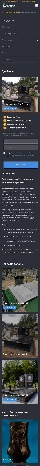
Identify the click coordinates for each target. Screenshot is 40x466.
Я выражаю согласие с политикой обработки (20, 154)
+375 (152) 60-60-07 (28, 1)
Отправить (21, 165)
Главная (5, 27)
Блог (4, 53)
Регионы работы (9, 33)
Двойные (17, 12)
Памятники (8, 12)
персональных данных (24, 155)
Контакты (6, 59)
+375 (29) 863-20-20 (11, 1)
